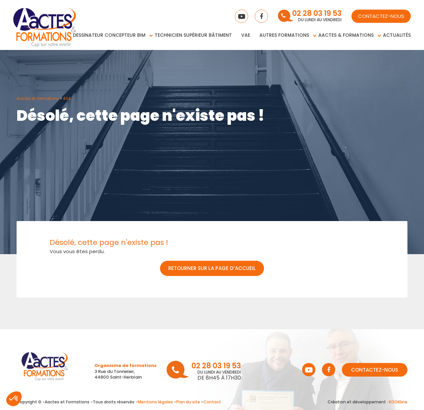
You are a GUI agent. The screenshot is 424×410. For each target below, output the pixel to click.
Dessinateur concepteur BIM (109, 35)
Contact (212, 402)
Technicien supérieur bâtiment (193, 35)
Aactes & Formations (346, 35)
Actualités (397, 35)
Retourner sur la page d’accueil (212, 268)
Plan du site (188, 402)
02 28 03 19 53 (317, 14)
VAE (245, 35)
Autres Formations (284, 35)
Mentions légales (155, 402)
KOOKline (398, 402)
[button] (14, 399)
